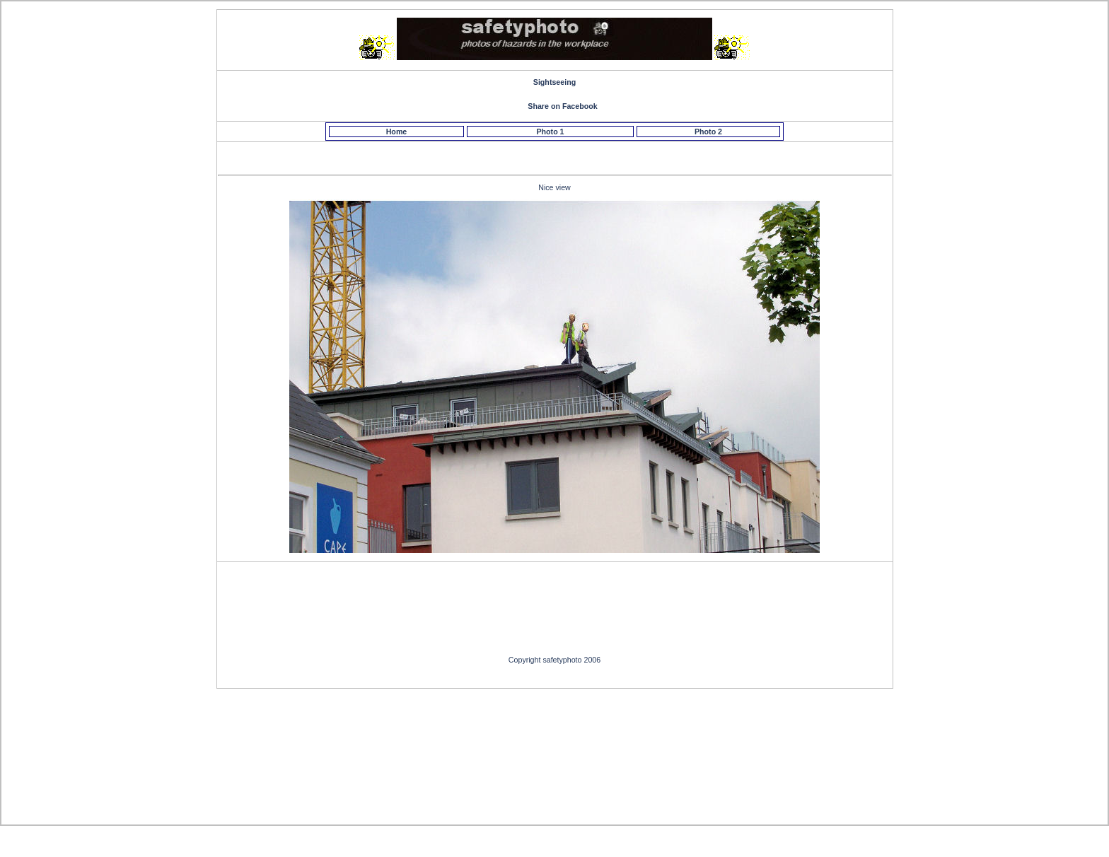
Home (396, 131)
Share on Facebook (562, 106)
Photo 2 (708, 131)
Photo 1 (550, 131)
